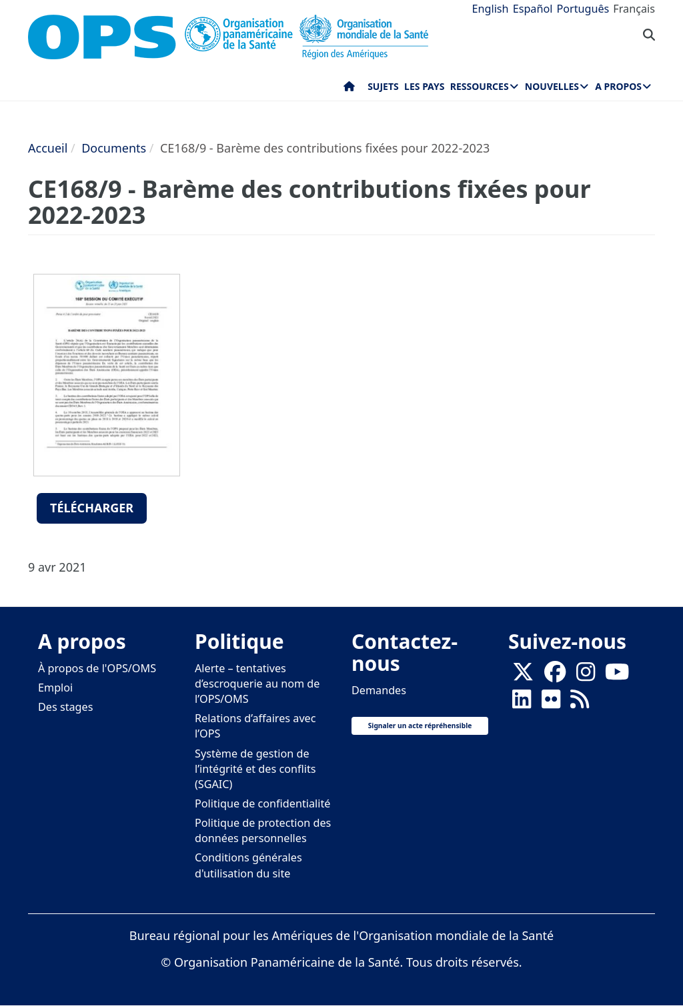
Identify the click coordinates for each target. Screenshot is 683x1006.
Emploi (55, 687)
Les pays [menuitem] (424, 86)
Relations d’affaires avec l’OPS (255, 726)
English (490, 8)
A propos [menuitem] (618, 86)
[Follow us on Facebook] (555, 675)
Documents (113, 148)
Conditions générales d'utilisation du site (248, 865)
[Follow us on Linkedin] (521, 703)
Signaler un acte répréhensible (420, 725)
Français (634, 8)
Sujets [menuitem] (383, 86)
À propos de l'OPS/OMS (97, 668)
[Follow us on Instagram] (585, 675)
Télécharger (91, 508)
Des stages (65, 707)
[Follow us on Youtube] (617, 675)
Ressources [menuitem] (479, 86)
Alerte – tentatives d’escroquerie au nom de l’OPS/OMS (257, 683)
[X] (523, 675)
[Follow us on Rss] (579, 703)
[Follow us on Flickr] (551, 703)
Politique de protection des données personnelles (263, 830)
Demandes (379, 690)
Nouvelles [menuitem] (552, 86)
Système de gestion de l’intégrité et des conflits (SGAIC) (255, 768)
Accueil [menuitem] (349, 89)
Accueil (47, 148)
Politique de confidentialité (262, 803)
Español (533, 8)
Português (582, 8)
